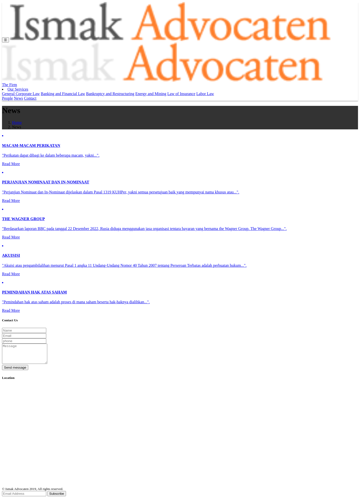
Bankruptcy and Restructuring (110, 94)
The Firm (9, 85)
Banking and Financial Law (63, 94)
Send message (15, 371)
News (18, 98)
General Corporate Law (21, 94)
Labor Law (205, 94)
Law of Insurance (181, 94)
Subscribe (56, 497)
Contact (30, 98)
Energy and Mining (150, 94)
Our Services (18, 89)
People (7, 98)
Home (17, 122)
